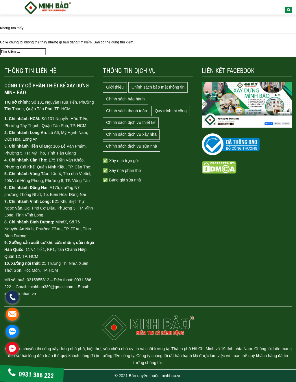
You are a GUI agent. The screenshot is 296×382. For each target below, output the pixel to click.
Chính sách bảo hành (125, 99)
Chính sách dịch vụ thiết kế (131, 122)
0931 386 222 (31, 374)
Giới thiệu (115, 87)
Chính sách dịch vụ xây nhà (131, 134)
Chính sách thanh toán (126, 111)
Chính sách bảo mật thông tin (158, 87)
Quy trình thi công (171, 111)
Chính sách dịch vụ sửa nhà (131, 146)
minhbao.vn (170, 375)
